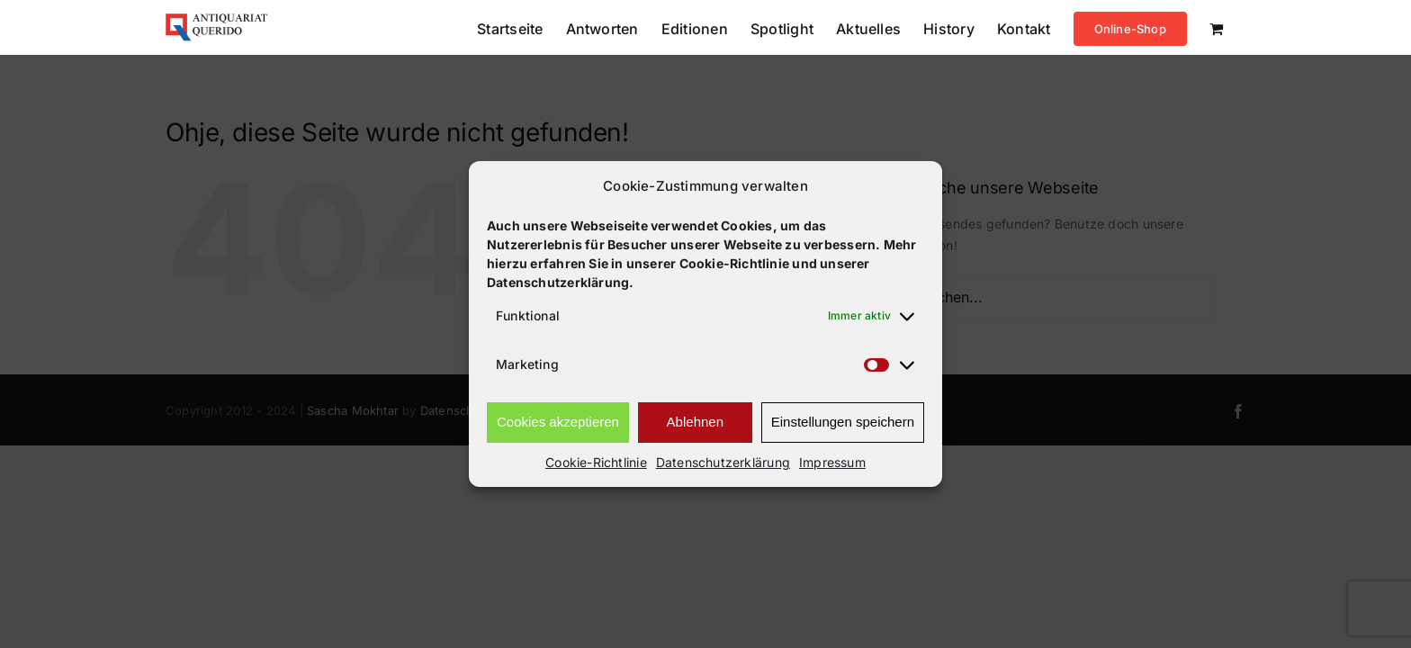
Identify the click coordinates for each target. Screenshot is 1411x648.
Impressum (832, 462)
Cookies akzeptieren (558, 421)
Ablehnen (695, 421)
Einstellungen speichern (842, 421)
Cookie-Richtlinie (596, 462)
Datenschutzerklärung (723, 462)
